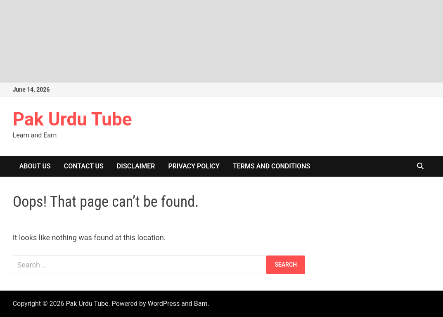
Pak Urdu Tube (72, 119)
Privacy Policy (194, 166)
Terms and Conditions (271, 166)
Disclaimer (136, 166)
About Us (35, 166)
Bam (201, 304)
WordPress (163, 304)
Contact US (84, 166)
